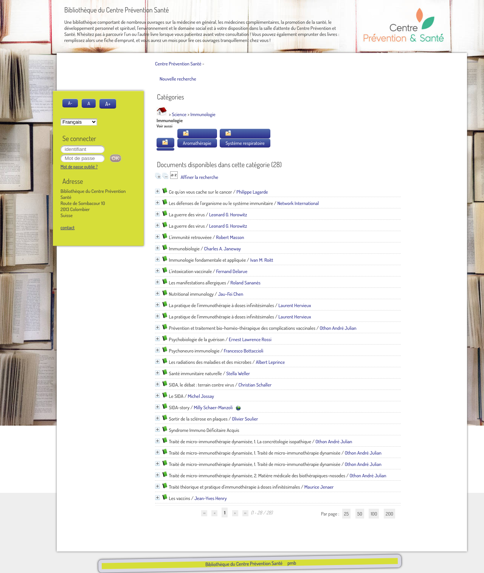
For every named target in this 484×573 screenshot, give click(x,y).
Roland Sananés (245, 283)
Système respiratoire (244, 143)
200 (389, 514)
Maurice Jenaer (319, 487)
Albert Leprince (270, 362)
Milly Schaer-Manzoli (213, 407)
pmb (291, 563)
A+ (107, 103)
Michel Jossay (201, 396)
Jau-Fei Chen (231, 294)
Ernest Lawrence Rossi (250, 339)
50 (359, 514)
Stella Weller (238, 373)
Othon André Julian (338, 328)
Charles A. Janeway (222, 248)
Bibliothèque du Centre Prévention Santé (243, 563)
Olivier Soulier (245, 419)
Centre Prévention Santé (178, 64)
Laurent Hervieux (294, 305)
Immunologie (203, 114)
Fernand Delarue (232, 271)
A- (70, 103)
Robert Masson (230, 237)
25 (346, 514)
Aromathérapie (197, 143)
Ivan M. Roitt (261, 260)
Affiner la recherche (199, 177)
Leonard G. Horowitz (228, 214)
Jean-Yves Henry (210, 498)
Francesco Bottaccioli (244, 351)
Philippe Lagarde (252, 192)
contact (67, 227)
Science (179, 114)
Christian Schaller (254, 385)
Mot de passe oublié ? (79, 166)
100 (374, 514)
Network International (298, 203)
